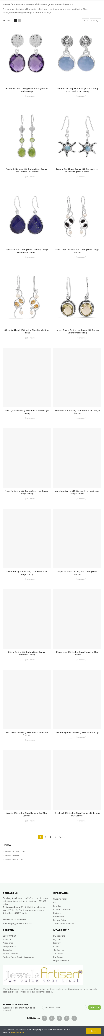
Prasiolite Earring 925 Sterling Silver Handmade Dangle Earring (26, 492)
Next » (62, 837)
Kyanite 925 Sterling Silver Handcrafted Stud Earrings (26, 814)
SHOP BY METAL (12, 855)
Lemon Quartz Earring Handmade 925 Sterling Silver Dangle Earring (77, 331)
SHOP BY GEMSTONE (14, 859)
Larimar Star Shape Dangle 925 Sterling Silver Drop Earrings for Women (77, 170)
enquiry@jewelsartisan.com (21, 923)
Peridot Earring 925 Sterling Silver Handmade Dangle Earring (27, 573)
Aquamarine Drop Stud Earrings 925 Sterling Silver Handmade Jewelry (77, 90)
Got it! (93, 1031)
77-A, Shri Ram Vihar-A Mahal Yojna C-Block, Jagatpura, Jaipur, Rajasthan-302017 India (24, 910)
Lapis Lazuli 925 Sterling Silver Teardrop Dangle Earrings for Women (26, 251)
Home (7, 845)
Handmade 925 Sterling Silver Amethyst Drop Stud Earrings (27, 90)
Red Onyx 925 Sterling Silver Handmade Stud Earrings (27, 734)
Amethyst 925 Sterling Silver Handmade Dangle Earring (26, 412)
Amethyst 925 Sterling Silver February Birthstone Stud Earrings (77, 814)
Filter (6, 20)
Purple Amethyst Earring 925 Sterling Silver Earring (77, 573)
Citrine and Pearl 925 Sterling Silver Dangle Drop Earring (26, 331)
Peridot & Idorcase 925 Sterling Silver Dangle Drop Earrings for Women (26, 170)
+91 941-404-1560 (18, 919)
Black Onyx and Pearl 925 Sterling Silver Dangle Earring (77, 251)
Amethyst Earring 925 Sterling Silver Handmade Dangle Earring (77, 492)
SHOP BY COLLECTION (15, 851)
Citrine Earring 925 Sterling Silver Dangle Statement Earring (26, 653)
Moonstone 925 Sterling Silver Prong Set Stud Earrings (77, 653)
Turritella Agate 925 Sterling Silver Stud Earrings (77, 732)
